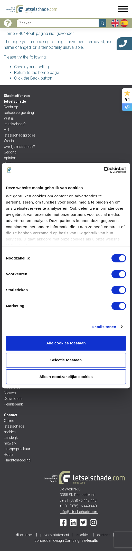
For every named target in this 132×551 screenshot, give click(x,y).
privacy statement (54, 535)
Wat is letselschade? (15, 121)
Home (9, 33)
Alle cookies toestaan (66, 343)
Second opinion (10, 155)
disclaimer (24, 535)
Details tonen (104, 327)
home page (48, 72)
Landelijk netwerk (11, 440)
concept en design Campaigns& (66, 540)
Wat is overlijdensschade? (16, 144)
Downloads (13, 399)
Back (35, 78)
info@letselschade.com (79, 512)
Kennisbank (13, 404)
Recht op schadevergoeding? (16, 110)
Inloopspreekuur (16, 449)
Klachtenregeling (16, 460)
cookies (83, 535)
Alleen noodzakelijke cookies (66, 376)
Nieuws (10, 393)
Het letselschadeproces (16, 132)
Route (8, 454)
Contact (10, 415)
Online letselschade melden (14, 426)
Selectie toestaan (66, 360)
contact (103, 535)
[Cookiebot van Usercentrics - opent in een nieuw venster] (103, 170)
